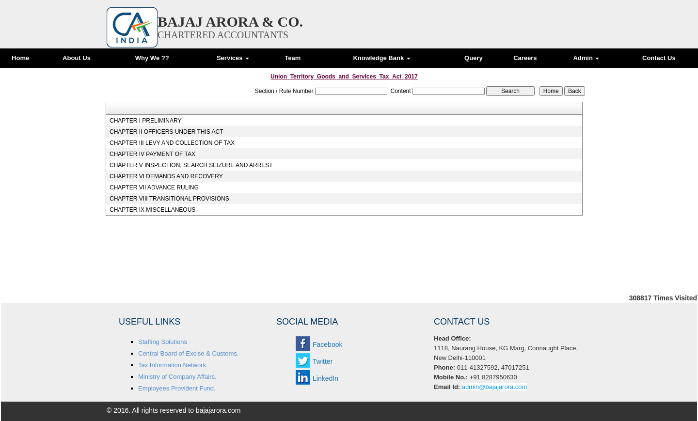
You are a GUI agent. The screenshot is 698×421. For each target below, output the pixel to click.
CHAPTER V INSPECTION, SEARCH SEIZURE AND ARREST (191, 165)
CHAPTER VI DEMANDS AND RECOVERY (166, 176)
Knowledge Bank (381, 58)
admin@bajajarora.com (494, 386)
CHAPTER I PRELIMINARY (145, 120)
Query (473, 58)
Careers (525, 58)
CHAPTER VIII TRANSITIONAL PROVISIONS (169, 198)
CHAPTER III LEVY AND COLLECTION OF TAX (172, 143)
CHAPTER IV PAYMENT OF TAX (152, 154)
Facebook (327, 344)
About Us (77, 58)
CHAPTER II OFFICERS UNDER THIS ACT (166, 131)
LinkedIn (325, 378)
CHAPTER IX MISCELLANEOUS (152, 209)
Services (233, 58)
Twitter (323, 361)
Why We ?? (152, 58)
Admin (586, 58)
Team (293, 58)
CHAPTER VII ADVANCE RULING (154, 187)
